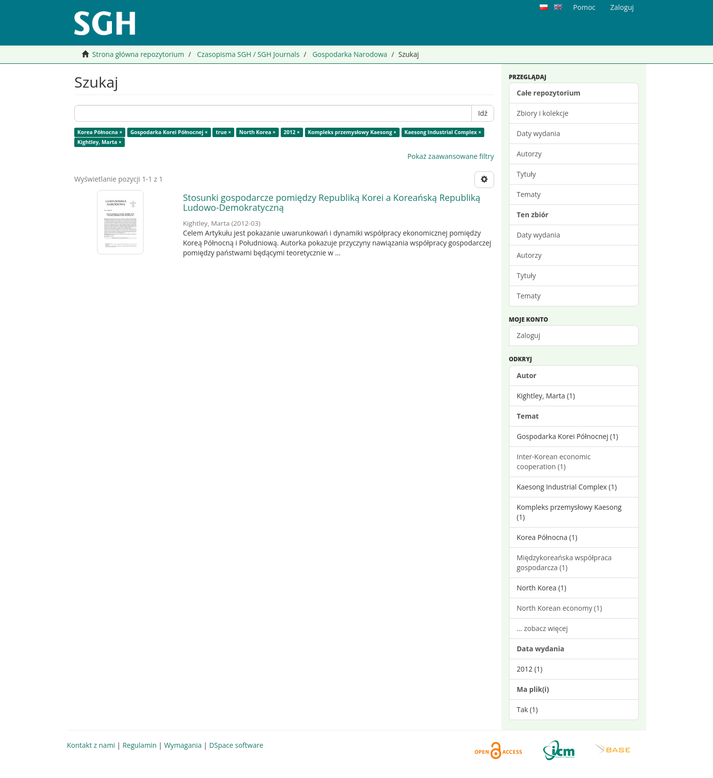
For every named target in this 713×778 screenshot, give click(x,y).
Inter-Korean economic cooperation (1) (554, 461)
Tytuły (526, 174)
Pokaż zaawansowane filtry (450, 156)
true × (223, 132)
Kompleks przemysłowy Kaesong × (352, 132)
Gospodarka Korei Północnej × (168, 132)
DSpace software (236, 745)
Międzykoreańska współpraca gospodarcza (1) (564, 562)
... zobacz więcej (542, 628)
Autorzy (529, 153)
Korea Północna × (99, 132)
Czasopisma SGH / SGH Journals (248, 54)
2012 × (292, 132)
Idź (482, 113)
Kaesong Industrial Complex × (443, 132)
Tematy (529, 194)
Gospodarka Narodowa (349, 54)
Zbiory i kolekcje (543, 113)
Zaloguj (528, 335)
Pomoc (584, 7)
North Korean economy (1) (559, 608)
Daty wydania (538, 133)
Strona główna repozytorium (138, 54)
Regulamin (139, 745)
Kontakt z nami (91, 745)
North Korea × (257, 132)
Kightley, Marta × (99, 142)
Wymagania (183, 745)
